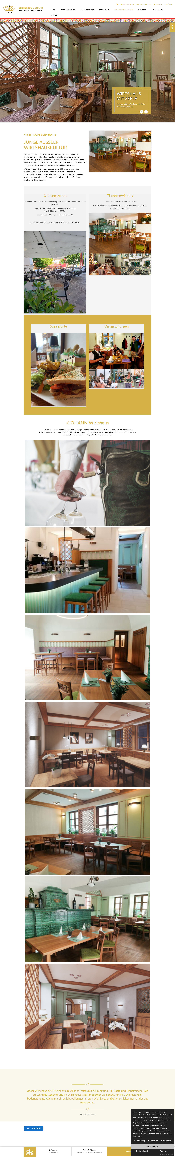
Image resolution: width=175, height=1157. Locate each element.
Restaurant (104, 10)
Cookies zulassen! (142, 1151)
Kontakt (54, 15)
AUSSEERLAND (157, 10)
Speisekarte (58, 326)
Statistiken (153, 1141)
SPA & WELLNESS (87, 10)
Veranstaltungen (116, 326)
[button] (141, 112)
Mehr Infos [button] (137, 1136)
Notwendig (139, 1141)
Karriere (158, 4)
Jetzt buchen (143, 4)
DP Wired (170, 1154)
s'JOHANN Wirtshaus (124, 10)
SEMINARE (142, 10)
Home (53, 10)
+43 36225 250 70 (125, 4)
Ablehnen (163, 1151)
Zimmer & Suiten (68, 10)
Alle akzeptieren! (152, 1147)
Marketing (166, 1141)
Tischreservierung (120, 196)
